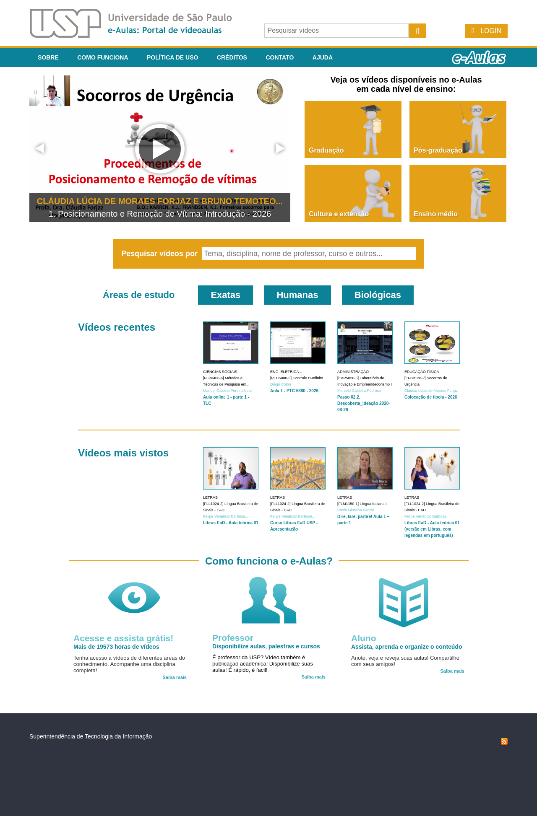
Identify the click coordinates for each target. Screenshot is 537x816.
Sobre (48, 57)
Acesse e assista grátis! (123, 638)
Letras (210, 497)
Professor (232, 637)
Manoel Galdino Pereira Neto (227, 391)
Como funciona (102, 57)
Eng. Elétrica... (286, 372)
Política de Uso (172, 57)
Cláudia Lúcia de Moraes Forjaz (431, 391)
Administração (353, 372)
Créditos (232, 57)
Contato (280, 57)
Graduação (326, 150)
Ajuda (323, 57)
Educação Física (421, 372)
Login (490, 30)
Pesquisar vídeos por (160, 253)
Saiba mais (175, 677)
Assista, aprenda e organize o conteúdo (406, 646)
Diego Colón (280, 384)
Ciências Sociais (220, 372)
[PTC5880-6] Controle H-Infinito (296, 378)
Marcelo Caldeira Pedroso (359, 391)
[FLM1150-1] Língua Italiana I (362, 504)
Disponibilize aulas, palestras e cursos (266, 646)
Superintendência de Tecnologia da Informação (90, 736)
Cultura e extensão (339, 214)
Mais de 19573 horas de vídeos (116, 646)
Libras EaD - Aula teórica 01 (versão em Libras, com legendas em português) (432, 529)
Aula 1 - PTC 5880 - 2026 (294, 391)
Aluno (363, 638)
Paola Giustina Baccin (355, 510)
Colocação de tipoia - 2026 (430, 397)
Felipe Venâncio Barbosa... (225, 516)
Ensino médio (436, 214)
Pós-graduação (438, 150)
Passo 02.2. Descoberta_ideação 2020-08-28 (363, 403)
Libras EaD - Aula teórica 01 (230, 523)
